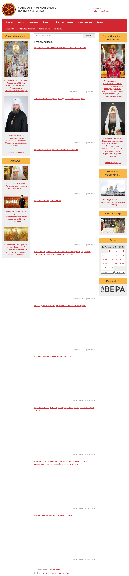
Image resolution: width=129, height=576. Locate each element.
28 (106, 267)
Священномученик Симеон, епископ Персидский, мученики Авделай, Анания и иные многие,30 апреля (62, 253)
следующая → (57, 569)
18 (120, 259)
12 (123, 255)
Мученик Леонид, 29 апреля (47, 200)
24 (116, 263)
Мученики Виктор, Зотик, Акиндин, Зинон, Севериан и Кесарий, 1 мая (64, 409)
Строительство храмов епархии (20, 29)
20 (103, 263)
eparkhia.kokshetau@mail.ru (99, 11)
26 (123, 263)
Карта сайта (44, 29)
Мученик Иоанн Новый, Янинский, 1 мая (53, 356)
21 (106, 263)
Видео (100, 22)
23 (113, 263)
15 (109, 259)
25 (120, 263)
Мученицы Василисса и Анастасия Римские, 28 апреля (60, 47)
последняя (64, 573)
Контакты (58, 29)
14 (106, 259)
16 (113, 259)
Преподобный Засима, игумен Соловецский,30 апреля (60, 305)
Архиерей (34, 22)
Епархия (48, 22)
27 (103, 267)
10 (116, 255)
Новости (21, 22)
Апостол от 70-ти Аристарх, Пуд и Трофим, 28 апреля (59, 98)
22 (109, 263)
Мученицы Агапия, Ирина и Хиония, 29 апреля (56, 149)
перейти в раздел (16, 152)
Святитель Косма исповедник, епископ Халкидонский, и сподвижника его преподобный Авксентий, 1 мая (60, 462)
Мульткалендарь (86, 22)
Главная (9, 22)
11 (120, 255)
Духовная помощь (65, 22)
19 (123, 259)
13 (103, 259)
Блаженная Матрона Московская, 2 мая (53, 515)
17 (116, 259)
